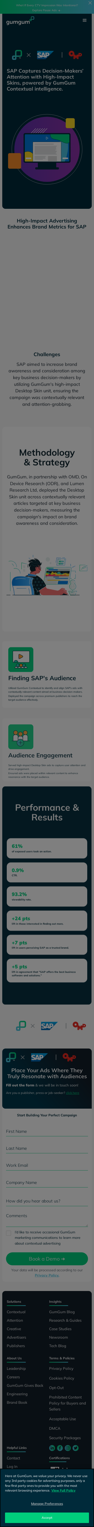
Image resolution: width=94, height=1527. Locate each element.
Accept (47, 1518)
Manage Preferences (47, 1504)
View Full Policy (63, 1490)
